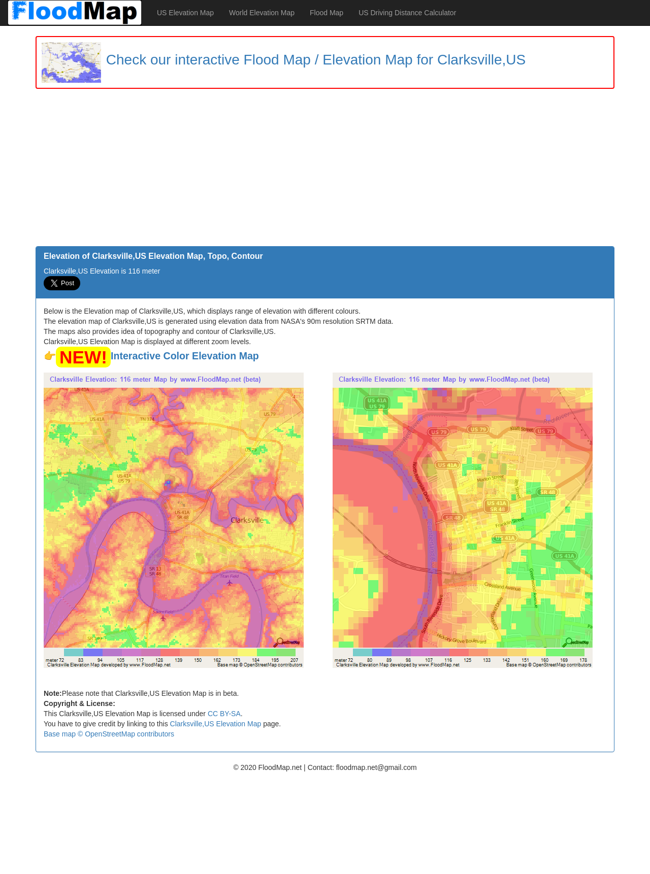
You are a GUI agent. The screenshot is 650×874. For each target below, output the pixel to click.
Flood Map (326, 13)
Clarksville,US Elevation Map (216, 724)
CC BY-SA (224, 714)
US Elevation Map (185, 13)
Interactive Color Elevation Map (185, 355)
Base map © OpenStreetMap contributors (109, 734)
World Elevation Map (262, 13)
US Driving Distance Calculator (407, 13)
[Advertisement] (325, 170)
